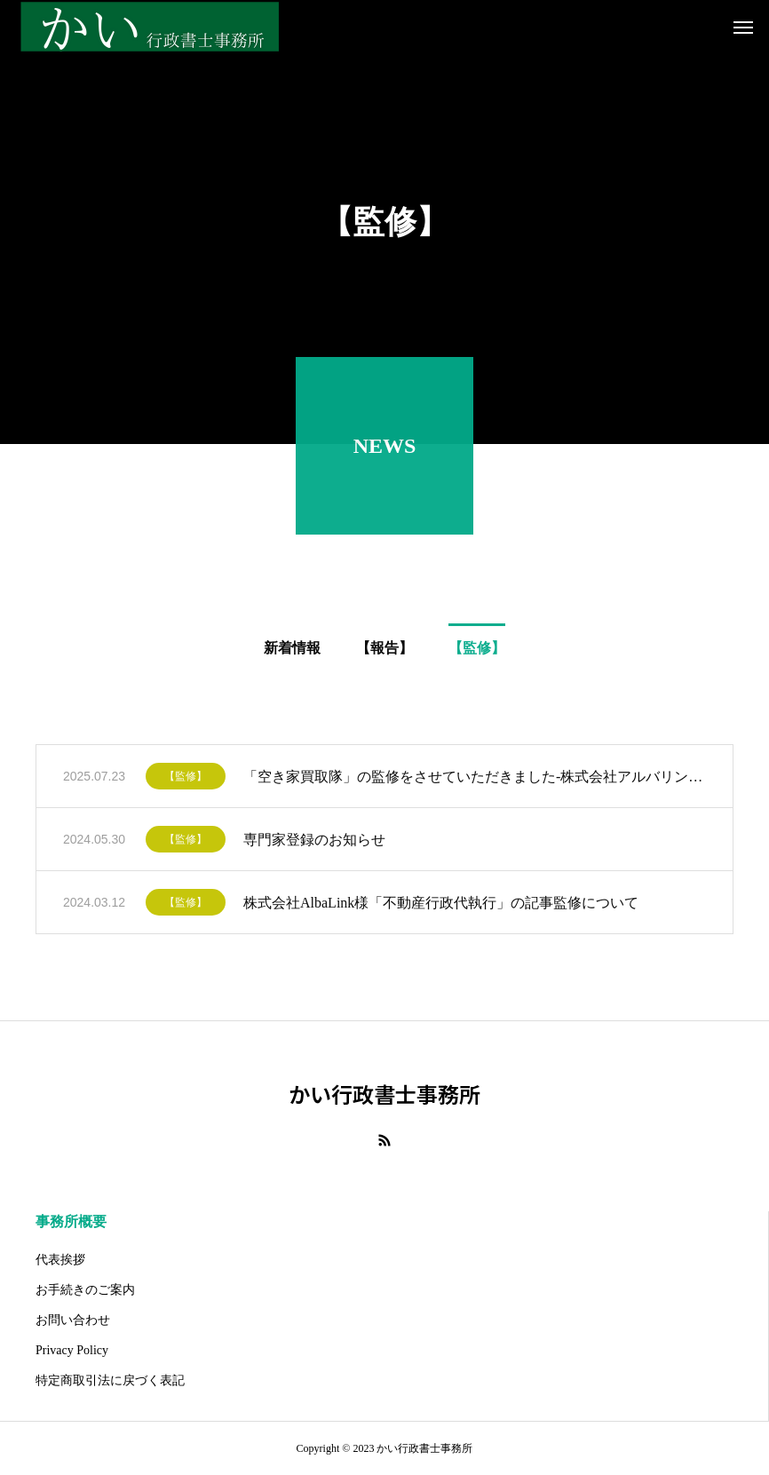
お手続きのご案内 (85, 1290)
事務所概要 (71, 1221)
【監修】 (185, 780)
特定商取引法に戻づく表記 (110, 1380)
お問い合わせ (73, 1320)
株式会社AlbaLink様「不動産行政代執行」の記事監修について (440, 906)
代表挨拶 (60, 1259)
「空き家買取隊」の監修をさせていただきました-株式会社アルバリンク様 (474, 780)
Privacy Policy (72, 1350)
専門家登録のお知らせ (314, 843)
